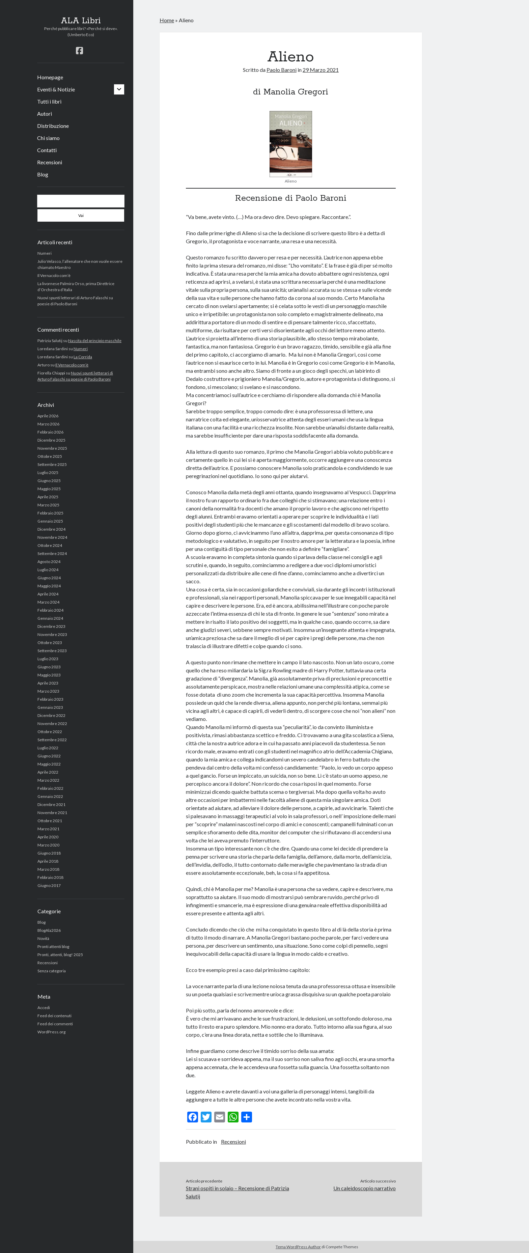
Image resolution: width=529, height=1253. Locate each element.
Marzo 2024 (48, 602)
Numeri (44, 253)
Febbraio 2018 (50, 877)
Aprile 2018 (47, 861)
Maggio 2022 (49, 764)
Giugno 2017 (49, 885)
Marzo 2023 (48, 691)
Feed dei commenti (55, 1023)
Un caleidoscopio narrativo (364, 1188)
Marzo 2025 (48, 504)
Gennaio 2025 (50, 521)
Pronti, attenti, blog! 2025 (60, 954)
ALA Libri (81, 21)
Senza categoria (51, 970)
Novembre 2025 (52, 448)
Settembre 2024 (52, 553)
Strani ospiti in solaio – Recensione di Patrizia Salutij (237, 1192)
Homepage (50, 77)
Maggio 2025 (49, 488)
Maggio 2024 (49, 585)
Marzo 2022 (48, 780)
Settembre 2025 (52, 464)
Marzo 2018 (48, 869)
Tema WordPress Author (298, 1246)
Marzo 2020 (48, 844)
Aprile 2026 (47, 415)
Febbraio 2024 (50, 610)
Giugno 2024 (49, 577)
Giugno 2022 (49, 755)
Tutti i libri (49, 101)
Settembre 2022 (52, 739)
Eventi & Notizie (56, 89)
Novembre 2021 (52, 812)
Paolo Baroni (282, 69)
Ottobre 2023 (49, 642)
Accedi (43, 1007)
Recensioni (49, 162)
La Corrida (83, 356)
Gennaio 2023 (50, 707)
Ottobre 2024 (49, 545)
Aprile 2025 (47, 496)
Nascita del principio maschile (94, 340)
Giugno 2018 (49, 853)
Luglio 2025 (47, 472)
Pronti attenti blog (53, 946)
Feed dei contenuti (54, 1015)
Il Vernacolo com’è (54, 275)
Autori (44, 113)
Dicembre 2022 (51, 715)
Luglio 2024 (47, 569)
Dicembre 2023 (51, 626)
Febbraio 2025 (50, 513)
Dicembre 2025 (51, 440)
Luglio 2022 (47, 747)
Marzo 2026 (48, 423)
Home (167, 20)
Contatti (47, 150)
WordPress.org (51, 1031)
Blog (42, 174)
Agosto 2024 (48, 561)
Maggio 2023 (49, 674)
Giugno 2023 (49, 666)
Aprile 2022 (47, 772)
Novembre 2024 (52, 537)
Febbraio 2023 (50, 699)
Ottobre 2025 (49, 456)
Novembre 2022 (52, 723)
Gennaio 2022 (50, 796)
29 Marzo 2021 (321, 69)
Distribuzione (53, 125)
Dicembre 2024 (51, 529)
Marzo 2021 (48, 828)
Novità (43, 938)
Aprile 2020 (47, 836)
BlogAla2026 (49, 930)
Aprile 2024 (47, 593)
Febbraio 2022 (50, 788)
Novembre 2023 (52, 634)
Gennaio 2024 (50, 618)
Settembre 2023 (52, 650)
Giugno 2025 (49, 480)
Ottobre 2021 (49, 820)
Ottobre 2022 (49, 731)
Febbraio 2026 (50, 432)
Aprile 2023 (47, 683)
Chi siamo (48, 138)
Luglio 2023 (47, 658)
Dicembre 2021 (51, 804)
